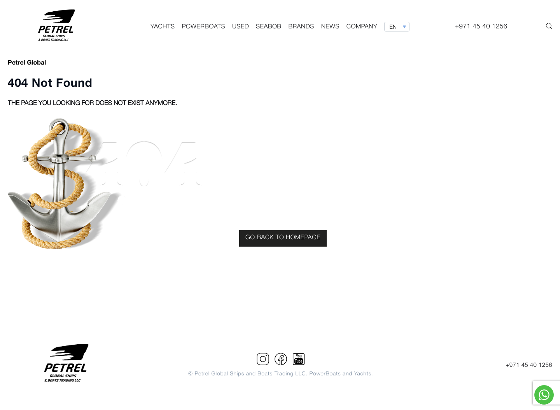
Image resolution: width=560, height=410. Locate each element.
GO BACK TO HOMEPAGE (282, 238)
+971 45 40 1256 (529, 365)
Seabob (268, 27)
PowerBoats (203, 27)
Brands (301, 27)
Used (240, 27)
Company (361, 27)
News (330, 27)
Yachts (162, 27)
